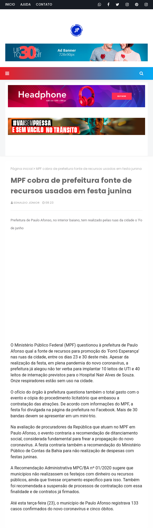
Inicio (10, 4)
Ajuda (25, 4)
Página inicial (22, 168)
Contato (44, 4)
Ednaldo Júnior (27, 202)
